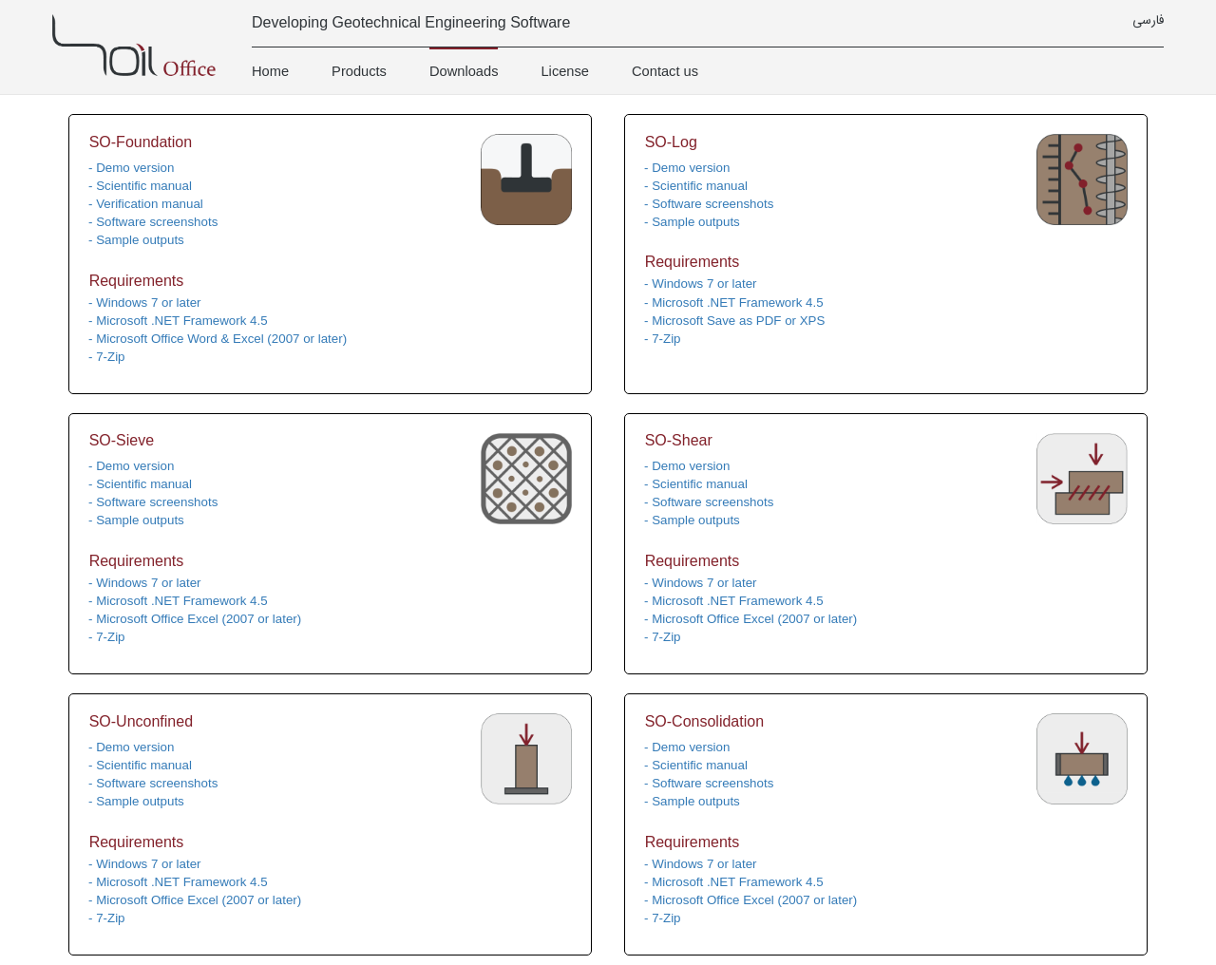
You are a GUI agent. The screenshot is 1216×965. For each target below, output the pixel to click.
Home (270, 71)
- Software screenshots (153, 222)
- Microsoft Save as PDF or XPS (734, 320)
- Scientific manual (140, 186)
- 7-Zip (106, 357)
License (565, 71)
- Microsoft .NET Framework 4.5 (178, 320)
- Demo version (131, 168)
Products (359, 71)
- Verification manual (145, 204)
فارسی (1148, 21)
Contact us (665, 71)
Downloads (464, 71)
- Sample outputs (136, 240)
